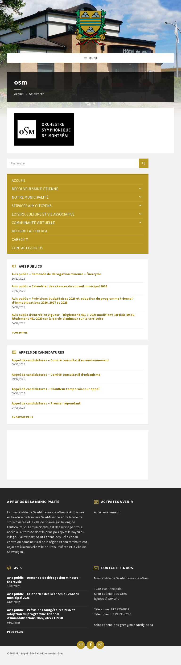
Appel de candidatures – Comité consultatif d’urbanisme (56, 374)
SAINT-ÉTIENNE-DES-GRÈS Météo (78, 452)
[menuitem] (78, 180)
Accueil (19, 94)
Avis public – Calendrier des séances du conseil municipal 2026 (59, 286)
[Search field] (66, 163)
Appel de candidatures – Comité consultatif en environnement (60, 360)
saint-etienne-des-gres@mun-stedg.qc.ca (123, 625)
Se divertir (36, 94)
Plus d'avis (20, 332)
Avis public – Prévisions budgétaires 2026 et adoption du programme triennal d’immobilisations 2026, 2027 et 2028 (72, 300)
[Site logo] (91, 44)
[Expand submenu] (140, 188)
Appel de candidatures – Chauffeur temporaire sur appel (55, 389)
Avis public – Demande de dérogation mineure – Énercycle (56, 274)
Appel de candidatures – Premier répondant (46, 403)
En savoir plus (22, 417)
